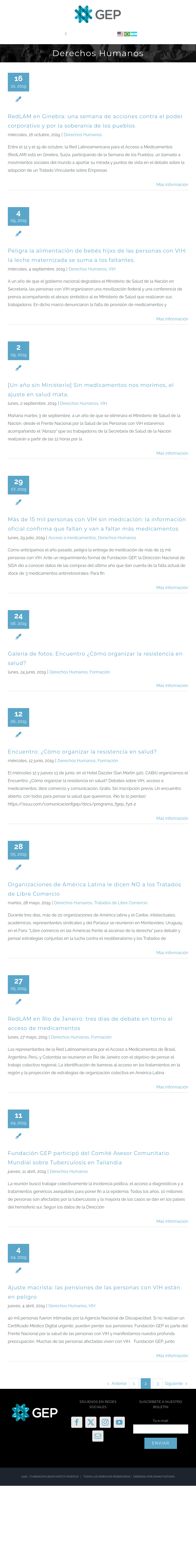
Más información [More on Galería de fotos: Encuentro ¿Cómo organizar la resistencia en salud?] (172, 685)
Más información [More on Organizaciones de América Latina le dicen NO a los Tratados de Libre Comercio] (172, 952)
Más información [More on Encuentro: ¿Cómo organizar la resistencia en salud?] (172, 818)
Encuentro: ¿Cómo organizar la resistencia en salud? (82, 752)
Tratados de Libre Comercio (121, 902)
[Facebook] (76, 1422)
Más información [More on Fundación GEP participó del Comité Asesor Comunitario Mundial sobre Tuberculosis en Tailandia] (172, 1221)
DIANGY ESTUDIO (164, 1476)
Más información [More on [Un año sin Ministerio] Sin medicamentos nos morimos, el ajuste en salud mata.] (172, 453)
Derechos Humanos (83, 134)
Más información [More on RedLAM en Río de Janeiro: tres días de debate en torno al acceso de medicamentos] (172, 1087)
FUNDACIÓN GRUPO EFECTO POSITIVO (54, 1476)
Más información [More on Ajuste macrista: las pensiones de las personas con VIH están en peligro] (172, 1355)
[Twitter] (90, 1422)
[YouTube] (119, 1422)
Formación (100, 672)
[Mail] (97, 1436)
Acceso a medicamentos (72, 537)
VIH (112, 269)
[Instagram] (105, 1422)
